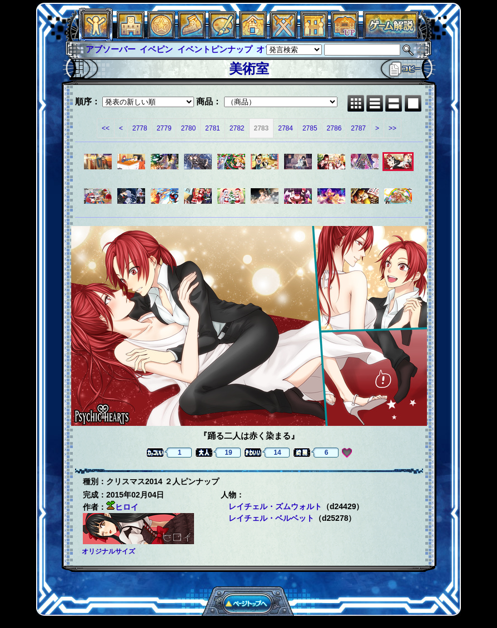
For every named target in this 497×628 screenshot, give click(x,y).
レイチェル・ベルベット (271, 518)
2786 (334, 128)
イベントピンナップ (214, 49)
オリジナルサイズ (108, 551)
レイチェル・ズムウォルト (275, 506)
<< (106, 128)
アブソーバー (111, 49)
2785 (309, 128)
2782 (237, 128)
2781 (212, 128)
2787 (358, 128)
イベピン (156, 49)
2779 (164, 128)
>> (392, 128)
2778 (139, 128)
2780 (188, 128)
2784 (285, 128)
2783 (261, 128)
